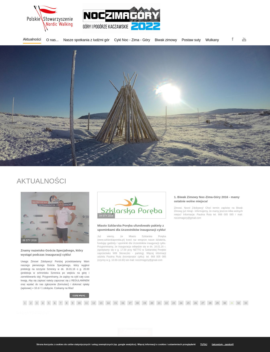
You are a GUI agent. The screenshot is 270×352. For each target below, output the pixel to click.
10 (79, 302)
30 (224, 302)
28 (210, 302)
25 (188, 302)
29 (217, 302)
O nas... (52, 40)
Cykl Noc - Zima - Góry (132, 40)
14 (108, 302)
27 (202, 302)
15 (115, 302)
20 (151, 302)
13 (101, 302)
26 (195, 302)
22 (166, 302)
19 (144, 302)
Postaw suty (191, 40)
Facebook (233, 39)
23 (173, 302)
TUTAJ (203, 344)
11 (86, 302)
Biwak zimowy (166, 40)
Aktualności (32, 39)
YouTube (244, 40)
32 (238, 302)
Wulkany (212, 40)
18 (137, 302)
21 (159, 302)
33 (245, 302)
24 (181, 302)
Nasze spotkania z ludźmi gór (86, 40)
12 (93, 302)
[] (222, 344)
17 (130, 302)
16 (122, 302)
